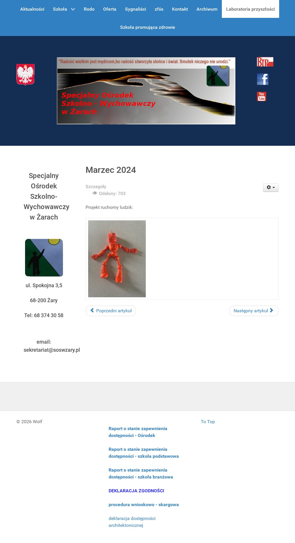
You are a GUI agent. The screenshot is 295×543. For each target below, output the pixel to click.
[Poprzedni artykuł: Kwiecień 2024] (111, 311)
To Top (208, 421)
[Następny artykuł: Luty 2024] (254, 311)
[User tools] (271, 187)
